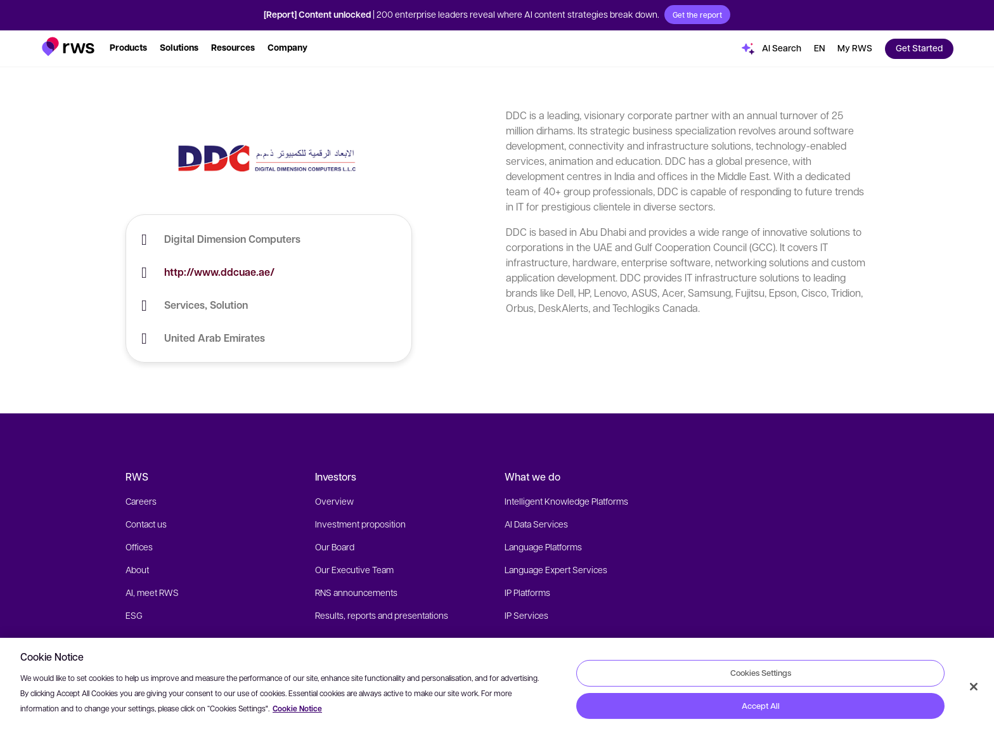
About (137, 569)
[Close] (974, 687)
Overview (334, 501)
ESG (134, 615)
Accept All (761, 705)
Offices (139, 546)
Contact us (146, 523)
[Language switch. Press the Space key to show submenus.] (819, 48)
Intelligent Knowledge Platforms (566, 501)
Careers (141, 501)
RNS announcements (356, 592)
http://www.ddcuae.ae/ (219, 272)
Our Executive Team (354, 569)
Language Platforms (543, 546)
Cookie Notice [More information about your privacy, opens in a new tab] (297, 708)
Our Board (334, 546)
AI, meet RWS (152, 592)
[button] (68, 47)
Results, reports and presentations (381, 615)
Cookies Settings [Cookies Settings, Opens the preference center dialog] (760, 672)
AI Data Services (536, 523)
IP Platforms (527, 592)
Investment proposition (360, 523)
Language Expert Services (556, 569)
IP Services (526, 615)
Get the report (697, 15)
